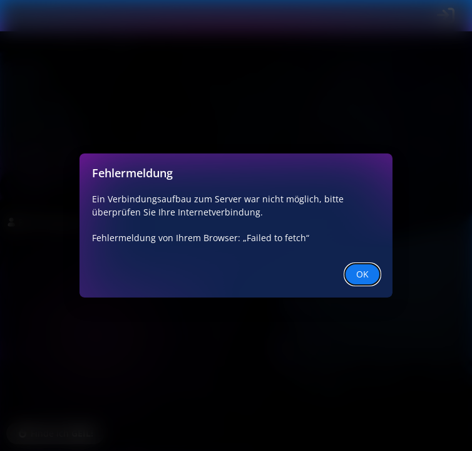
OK (362, 274)
